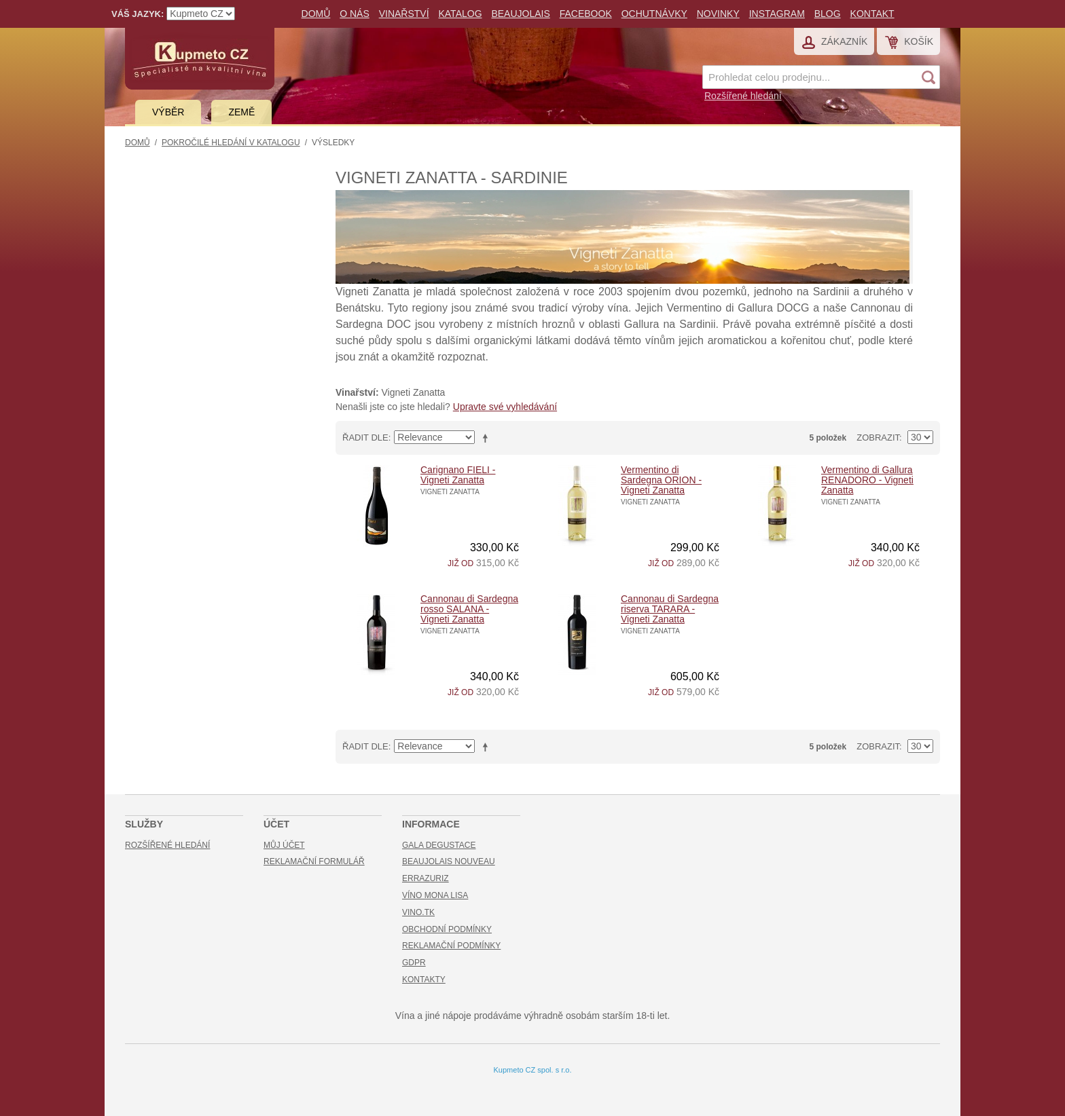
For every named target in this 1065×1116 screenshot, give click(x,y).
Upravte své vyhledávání (505, 406)
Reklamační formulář (314, 861)
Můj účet (284, 845)
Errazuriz (425, 878)
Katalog (460, 13)
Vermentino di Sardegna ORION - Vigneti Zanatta (661, 480)
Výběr (168, 112)
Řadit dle (365, 437)
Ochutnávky (654, 13)
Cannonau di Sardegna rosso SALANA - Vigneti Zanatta (469, 609)
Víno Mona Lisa (435, 895)
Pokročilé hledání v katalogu (231, 142)
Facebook (586, 13)
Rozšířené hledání (743, 95)
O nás (354, 13)
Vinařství (404, 13)
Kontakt (872, 13)
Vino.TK (418, 912)
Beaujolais (520, 13)
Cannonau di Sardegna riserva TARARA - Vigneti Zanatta (670, 609)
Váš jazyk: (137, 14)
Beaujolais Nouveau (448, 861)
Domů (316, 13)
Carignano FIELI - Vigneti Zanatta (458, 474)
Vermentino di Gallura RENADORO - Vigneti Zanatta (867, 480)
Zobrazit (877, 437)
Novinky (718, 13)
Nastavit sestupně (487, 438)
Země (241, 112)
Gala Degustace (438, 845)
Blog (827, 13)
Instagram (777, 13)
